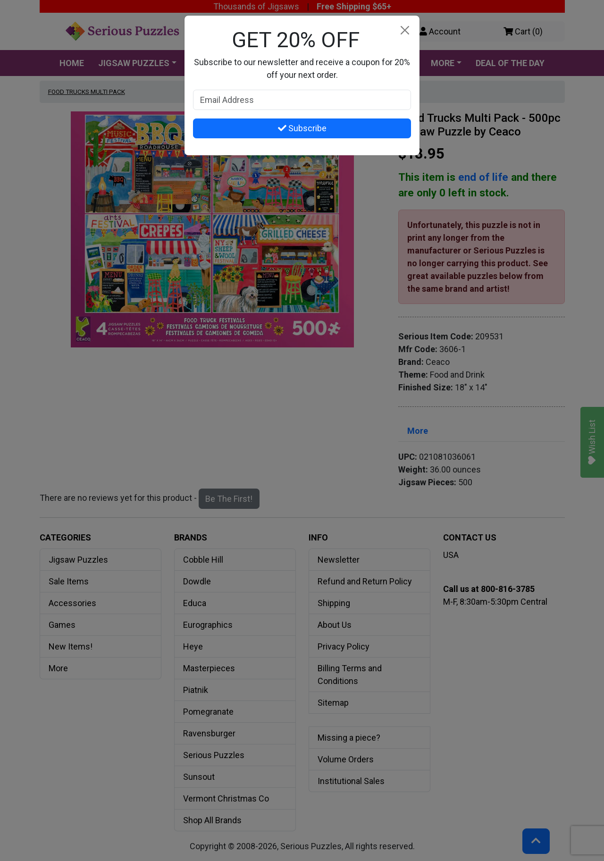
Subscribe (302, 128)
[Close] (404, 30)
